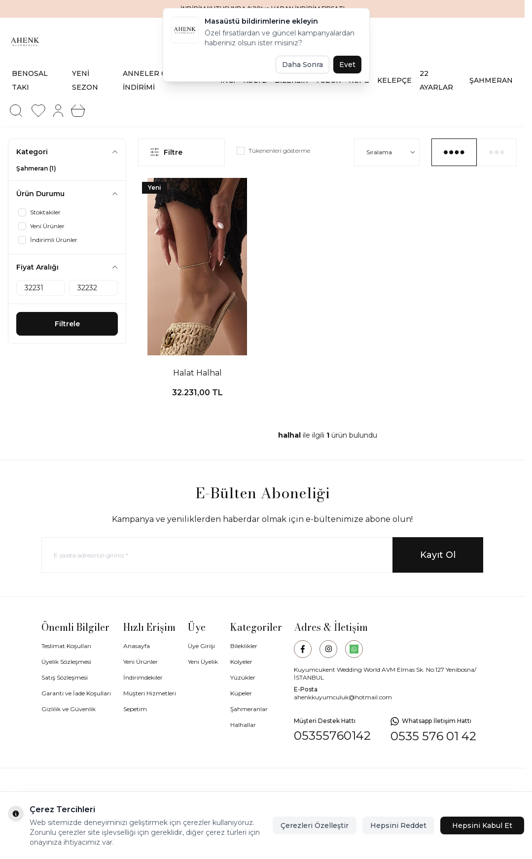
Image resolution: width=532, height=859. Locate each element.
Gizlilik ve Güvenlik (68, 709)
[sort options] (387, 152)
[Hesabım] (58, 110)
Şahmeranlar (249, 709)
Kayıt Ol (438, 555)
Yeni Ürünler (140, 661)
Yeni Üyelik (203, 661)
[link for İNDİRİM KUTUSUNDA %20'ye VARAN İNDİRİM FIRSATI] (262, 9)
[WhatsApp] (354, 649)
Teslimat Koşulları (66, 646)
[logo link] (61, 42)
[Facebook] (303, 649)
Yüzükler (242, 677)
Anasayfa (136, 646)
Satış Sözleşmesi (64, 677)
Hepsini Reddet (398, 825)
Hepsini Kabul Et (482, 825)
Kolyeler (241, 661)
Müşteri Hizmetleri (149, 693)
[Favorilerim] (38, 110)
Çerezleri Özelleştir (315, 825)
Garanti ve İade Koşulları (76, 693)
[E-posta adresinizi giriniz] (262, 555)
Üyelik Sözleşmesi (66, 661)
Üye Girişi (201, 646)
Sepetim (135, 709)
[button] (16, 111)
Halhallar (243, 724)
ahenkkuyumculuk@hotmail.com (343, 697)
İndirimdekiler (143, 677)
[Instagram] (328, 649)
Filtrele (67, 323)
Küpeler (241, 693)
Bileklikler (243, 646)
